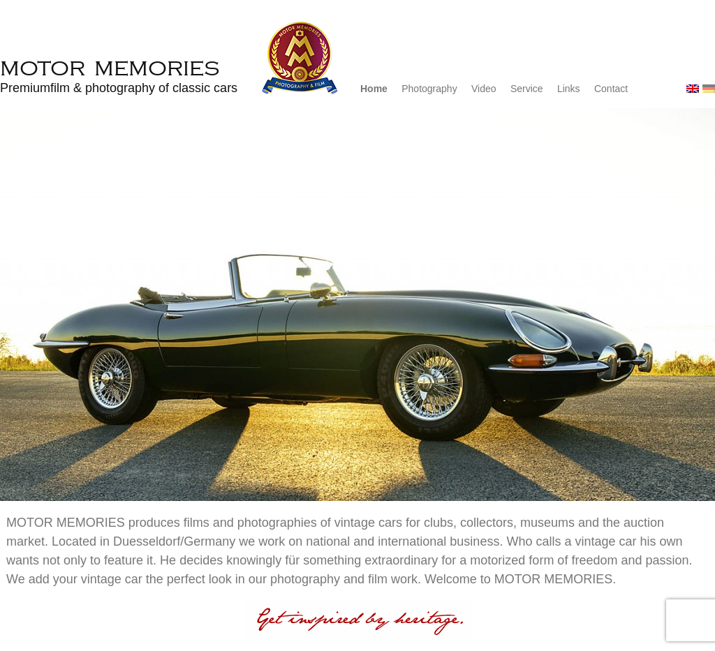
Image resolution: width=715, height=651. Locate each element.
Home (374, 88)
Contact (611, 88)
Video (483, 88)
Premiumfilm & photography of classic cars (118, 88)
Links (568, 88)
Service (526, 88)
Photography (429, 88)
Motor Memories (109, 67)
